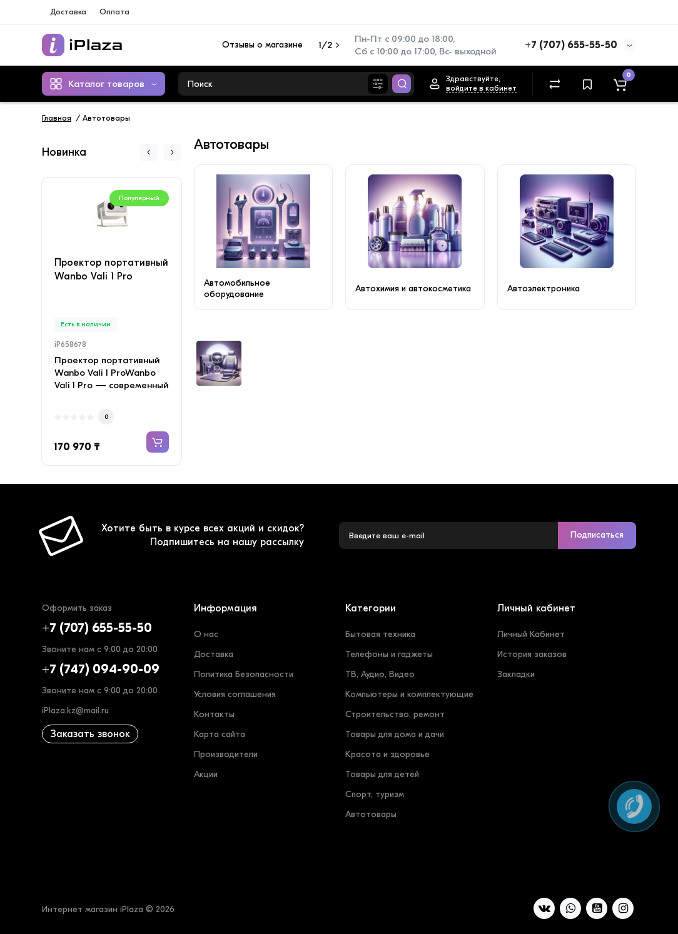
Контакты (214, 714)
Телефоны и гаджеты (389, 654)
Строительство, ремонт (395, 714)
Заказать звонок (90, 734)
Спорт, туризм (374, 794)
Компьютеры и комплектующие (409, 694)
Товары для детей (382, 774)
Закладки (516, 674)
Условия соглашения (235, 694)
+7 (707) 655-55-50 (571, 45)
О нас (206, 634)
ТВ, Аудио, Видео (380, 674)
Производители (226, 754)
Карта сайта (219, 734)
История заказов (532, 654)
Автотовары (371, 814)
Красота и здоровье (387, 754)
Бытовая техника (380, 634)
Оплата (114, 11)
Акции (206, 774)
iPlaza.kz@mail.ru (75, 710)
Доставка (68, 11)
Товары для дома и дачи (394, 734)
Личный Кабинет (531, 634)
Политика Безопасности (243, 674)
